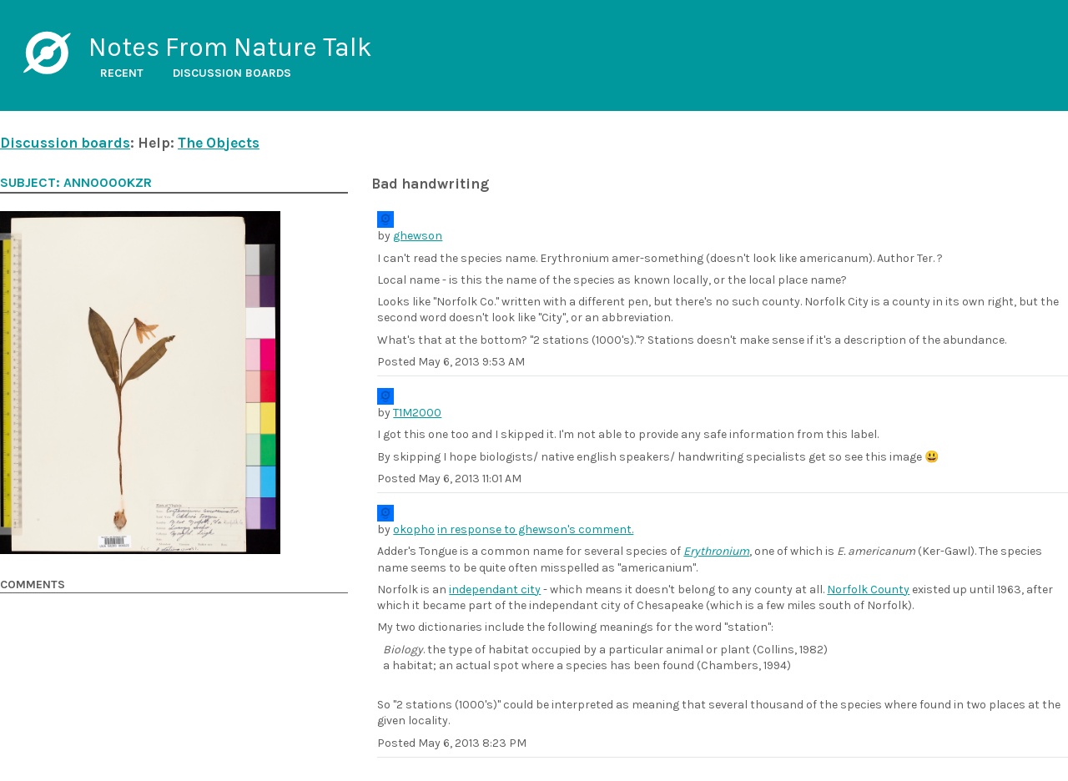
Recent (122, 73)
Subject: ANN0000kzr (76, 182)
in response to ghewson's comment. (535, 529)
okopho (414, 529)
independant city (495, 589)
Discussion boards (232, 73)
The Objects (218, 142)
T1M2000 (417, 413)
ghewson (417, 236)
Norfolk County (868, 589)
